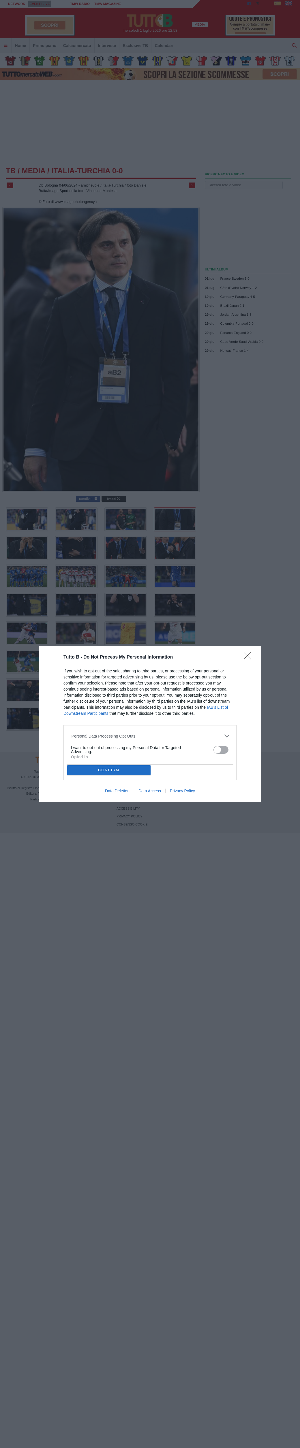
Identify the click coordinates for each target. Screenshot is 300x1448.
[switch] (220, 750)
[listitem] (150, 736)
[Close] (249, 657)
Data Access (149, 791)
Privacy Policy (182, 791)
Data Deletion (117, 791)
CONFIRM (109, 770)
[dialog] (150, 724)
